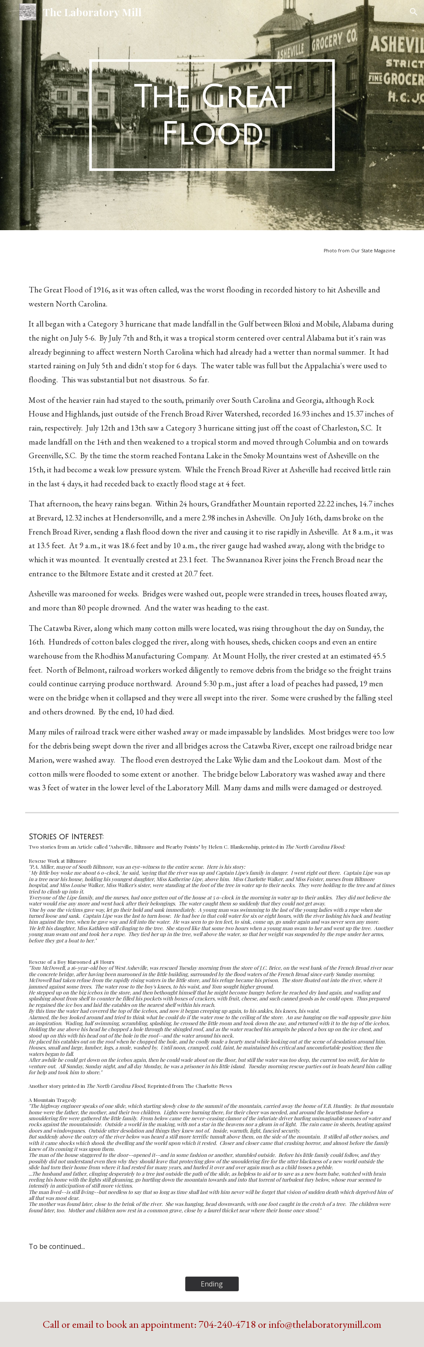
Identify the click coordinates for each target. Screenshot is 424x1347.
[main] (212, 115)
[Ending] (212, 1283)
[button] (414, 12)
